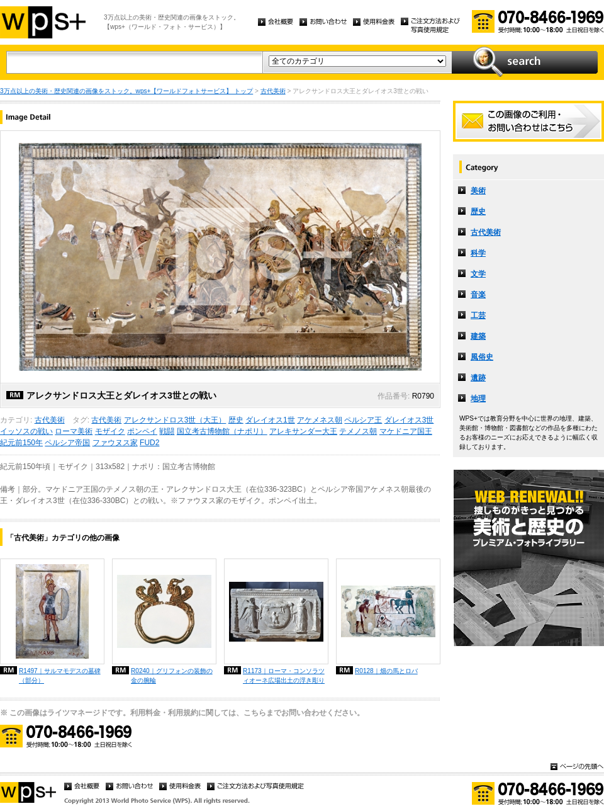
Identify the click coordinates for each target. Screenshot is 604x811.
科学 (478, 253)
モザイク (110, 431)
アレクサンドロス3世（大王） (175, 420)
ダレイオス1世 (270, 420)
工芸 (478, 315)
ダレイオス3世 (409, 420)
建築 (478, 336)
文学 (478, 273)
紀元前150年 (21, 442)
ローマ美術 (73, 431)
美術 (478, 190)
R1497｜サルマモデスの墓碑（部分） (60, 675)
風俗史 (482, 357)
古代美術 (273, 91)
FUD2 (149, 442)
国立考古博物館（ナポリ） (222, 431)
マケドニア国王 (405, 431)
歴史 (235, 420)
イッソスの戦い (26, 431)
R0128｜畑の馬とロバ (386, 670)
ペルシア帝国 (67, 442)
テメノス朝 (358, 431)
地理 (478, 398)
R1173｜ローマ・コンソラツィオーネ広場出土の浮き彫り (284, 675)
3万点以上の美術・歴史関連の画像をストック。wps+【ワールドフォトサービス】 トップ (126, 91)
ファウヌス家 (115, 442)
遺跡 (478, 377)
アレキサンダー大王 (303, 431)
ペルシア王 (363, 420)
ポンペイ (142, 431)
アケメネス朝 (319, 420)
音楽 (478, 294)
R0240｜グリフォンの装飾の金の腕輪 (172, 675)
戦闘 (166, 431)
